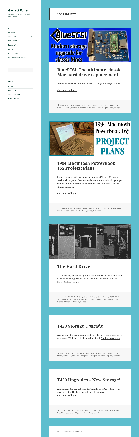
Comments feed (14, 94)
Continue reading (67, 90)
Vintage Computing (108, 105)
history (87, 299)
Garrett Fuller (18, 10)
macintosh (84, 107)
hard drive (75, 107)
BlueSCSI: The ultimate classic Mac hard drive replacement (89, 72)
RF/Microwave (13, 41)
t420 (88, 356)
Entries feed (12, 90)
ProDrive (91, 107)
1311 (112, 297)
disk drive (64, 299)
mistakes (75, 356)
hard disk (72, 299)
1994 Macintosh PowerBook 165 (88, 208)
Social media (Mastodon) (17, 58)
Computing (96, 105)
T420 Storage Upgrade (80, 326)
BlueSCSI (60, 107)
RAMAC (116, 299)
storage (117, 107)
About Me (11, 32)
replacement (108, 107)
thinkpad (94, 356)
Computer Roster (80, 410)
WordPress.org (13, 99)
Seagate (60, 302)
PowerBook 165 (80, 211)
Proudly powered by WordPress (69, 431)
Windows (116, 356)
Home (10, 28)
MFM (105, 299)
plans (72, 211)
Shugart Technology (71, 302)
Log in (10, 86)
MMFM (110, 299)
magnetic (98, 299)
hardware (110, 353)
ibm (58, 211)
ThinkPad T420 (88, 353)
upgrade (109, 356)
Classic (67, 107)
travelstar (97, 211)
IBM (89, 297)
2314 (117, 297)
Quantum (99, 107)
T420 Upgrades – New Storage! (89, 380)
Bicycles (11, 49)
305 (58, 299)
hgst (116, 353)
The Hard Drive (73, 266)
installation (67, 356)
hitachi (59, 356)
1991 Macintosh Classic (82, 105)
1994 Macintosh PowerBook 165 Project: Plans (86, 165)
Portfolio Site (13, 53)
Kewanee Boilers (14, 45)
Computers (12, 36)
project (89, 211)
